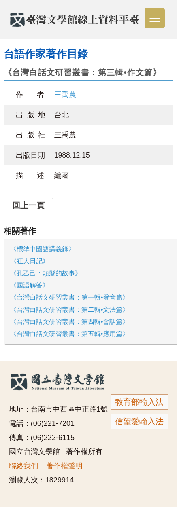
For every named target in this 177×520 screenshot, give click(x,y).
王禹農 (65, 95)
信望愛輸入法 (139, 421)
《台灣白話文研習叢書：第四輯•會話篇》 (69, 321)
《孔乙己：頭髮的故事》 (45, 273)
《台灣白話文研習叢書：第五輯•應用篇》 (69, 333)
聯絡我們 (23, 466)
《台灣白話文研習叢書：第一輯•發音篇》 (69, 297)
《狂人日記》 (29, 261)
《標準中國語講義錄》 (42, 248)
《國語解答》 (29, 285)
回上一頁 (28, 205)
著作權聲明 (64, 466)
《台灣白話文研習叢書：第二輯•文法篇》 (69, 309)
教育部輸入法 (139, 401)
